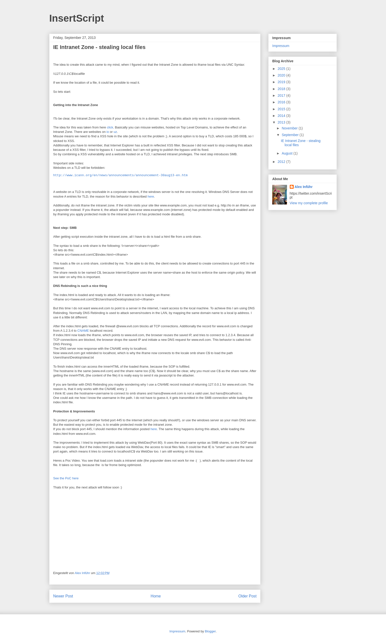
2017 (282, 95)
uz (115, 132)
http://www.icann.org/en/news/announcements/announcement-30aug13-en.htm (120, 175)
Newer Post (63, 596)
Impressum (280, 46)
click (110, 127)
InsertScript (76, 18)
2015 (282, 109)
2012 (282, 162)
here (150, 196)
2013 (282, 122)
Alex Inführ (304, 187)
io (108, 132)
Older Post (247, 596)
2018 (282, 89)
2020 (282, 75)
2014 (282, 116)
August (287, 153)
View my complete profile (309, 203)
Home (156, 596)
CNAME (83, 330)
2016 (282, 102)
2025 (282, 69)
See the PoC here (66, 478)
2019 (282, 82)
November (290, 128)
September (290, 135)
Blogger (210, 631)
